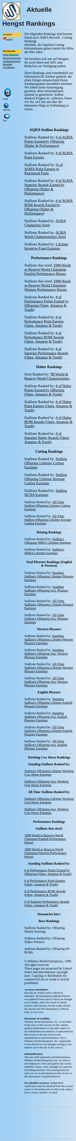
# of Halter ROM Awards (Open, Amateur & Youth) (48, 422)
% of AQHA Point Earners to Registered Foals (43, 169)
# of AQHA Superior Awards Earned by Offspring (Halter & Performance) (48, 187)
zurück (9, 39)
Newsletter (7, 64)
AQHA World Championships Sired (45, 235)
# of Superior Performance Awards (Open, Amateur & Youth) (46, 353)
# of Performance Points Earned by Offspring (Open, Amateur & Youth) (46, 303)
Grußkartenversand (11, 61)
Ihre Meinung (9, 67)
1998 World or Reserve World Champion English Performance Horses (47, 269)
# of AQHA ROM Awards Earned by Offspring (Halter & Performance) (48, 207)
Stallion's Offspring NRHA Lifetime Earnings (47, 540)
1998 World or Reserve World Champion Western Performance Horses (47, 285)
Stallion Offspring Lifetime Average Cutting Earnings (45, 479)
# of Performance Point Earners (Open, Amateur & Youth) (44, 321)
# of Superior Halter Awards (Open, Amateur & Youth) (47, 438)
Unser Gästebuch (11, 55)
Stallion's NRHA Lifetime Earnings (44, 551)
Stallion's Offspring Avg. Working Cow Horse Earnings (46, 783)
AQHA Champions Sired (45, 223)
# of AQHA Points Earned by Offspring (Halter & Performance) (48, 141)
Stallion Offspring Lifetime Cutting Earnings (45, 463)
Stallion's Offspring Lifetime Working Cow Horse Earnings (49, 772)
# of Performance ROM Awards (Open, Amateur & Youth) (44, 337)
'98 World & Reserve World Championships (47, 376)
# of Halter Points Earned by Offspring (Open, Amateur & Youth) (47, 390)
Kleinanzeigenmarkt (12, 58)
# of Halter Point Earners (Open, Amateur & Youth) (48, 406)
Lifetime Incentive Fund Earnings (46, 246)
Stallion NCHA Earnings (45, 493)
